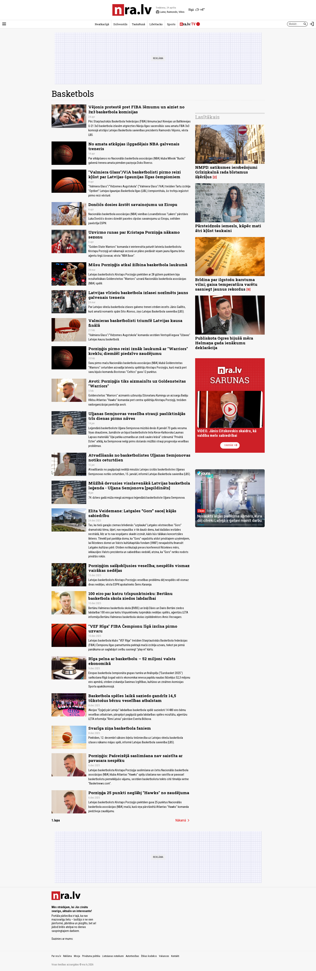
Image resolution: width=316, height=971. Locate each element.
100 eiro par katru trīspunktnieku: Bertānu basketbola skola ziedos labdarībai (130, 596)
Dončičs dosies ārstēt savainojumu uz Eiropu (132, 204)
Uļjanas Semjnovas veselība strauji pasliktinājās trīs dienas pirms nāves (136, 416)
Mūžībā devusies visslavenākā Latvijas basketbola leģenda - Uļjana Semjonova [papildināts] (139, 485)
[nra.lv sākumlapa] (132, 10)
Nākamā (183, 820)
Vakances (164, 956)
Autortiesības (132, 956)
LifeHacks (156, 24)
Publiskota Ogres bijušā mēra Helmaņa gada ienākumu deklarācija (224, 342)
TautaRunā (138, 24)
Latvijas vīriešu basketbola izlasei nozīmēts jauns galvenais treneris (138, 295)
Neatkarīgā (102, 24)
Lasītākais (207, 117)
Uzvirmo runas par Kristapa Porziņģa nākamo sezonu (134, 234)
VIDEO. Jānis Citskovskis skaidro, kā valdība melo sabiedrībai (226, 433)
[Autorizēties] (312, 24)
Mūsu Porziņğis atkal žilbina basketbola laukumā (137, 264)
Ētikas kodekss (149, 956)
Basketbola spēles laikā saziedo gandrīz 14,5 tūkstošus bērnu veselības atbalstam (132, 698)
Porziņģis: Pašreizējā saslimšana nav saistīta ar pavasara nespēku (135, 758)
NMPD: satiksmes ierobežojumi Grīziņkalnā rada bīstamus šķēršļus (226, 172)
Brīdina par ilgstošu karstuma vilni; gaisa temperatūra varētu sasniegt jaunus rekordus (226, 284)
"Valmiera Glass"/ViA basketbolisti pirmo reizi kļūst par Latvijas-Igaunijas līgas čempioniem (134, 174)
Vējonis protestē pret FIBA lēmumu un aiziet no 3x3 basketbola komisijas (136, 109)
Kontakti (175, 956)
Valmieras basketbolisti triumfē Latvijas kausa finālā (135, 323)
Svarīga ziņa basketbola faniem (119, 728)
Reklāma (67, 956)
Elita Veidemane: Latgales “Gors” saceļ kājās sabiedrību (132, 513)
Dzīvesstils (120, 24)
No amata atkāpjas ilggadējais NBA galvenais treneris (133, 146)
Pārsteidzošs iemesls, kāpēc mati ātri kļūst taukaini (228, 228)
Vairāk (231, 445)
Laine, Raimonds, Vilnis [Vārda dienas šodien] (170, 12)
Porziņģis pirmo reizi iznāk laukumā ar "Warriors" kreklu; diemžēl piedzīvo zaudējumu (138, 351)
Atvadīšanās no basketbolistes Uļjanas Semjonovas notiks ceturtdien (139, 457)
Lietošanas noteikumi (113, 956)
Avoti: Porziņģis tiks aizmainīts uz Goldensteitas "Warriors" (137, 383)
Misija (77, 956)
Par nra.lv (56, 956)
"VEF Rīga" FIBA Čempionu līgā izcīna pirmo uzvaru (132, 628)
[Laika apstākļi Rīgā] (197, 10)
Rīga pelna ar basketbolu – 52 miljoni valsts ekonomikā (131, 661)
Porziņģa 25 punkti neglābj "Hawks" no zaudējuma (138, 792)
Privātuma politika (91, 956)
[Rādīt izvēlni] (4, 24)
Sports (171, 24)
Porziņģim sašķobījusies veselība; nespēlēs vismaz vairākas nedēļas (139, 568)
